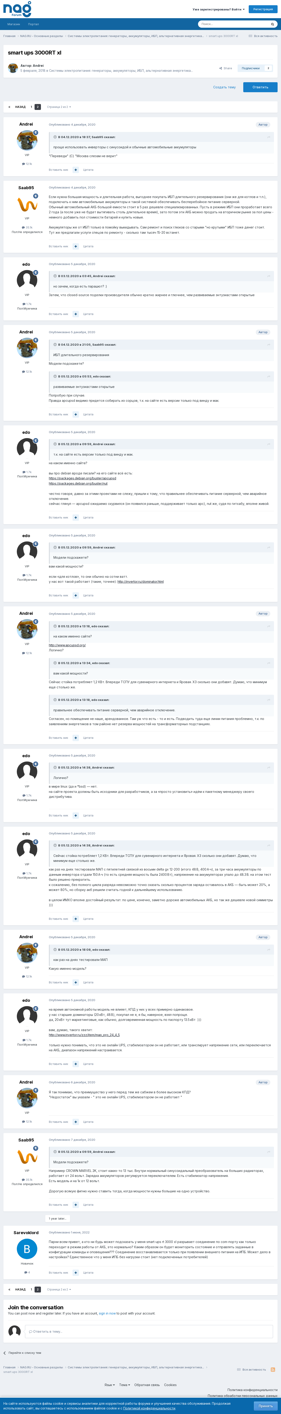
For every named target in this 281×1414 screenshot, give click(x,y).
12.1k (27, 164)
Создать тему (224, 87)
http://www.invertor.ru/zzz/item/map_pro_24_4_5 (84, 1035)
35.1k (27, 227)
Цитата (88, 169)
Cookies (170, 1385)
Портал (33, 24)
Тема (124, 1385)
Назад (20, 107)
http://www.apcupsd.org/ (67, 645)
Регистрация (263, 9)
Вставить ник (58, 169)
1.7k (27, 304)
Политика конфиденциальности (253, 1390)
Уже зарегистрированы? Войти (219, 9)
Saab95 (97, 137)
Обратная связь (147, 1385)
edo (26, 264)
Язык (110, 1385)
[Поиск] (220, 24)
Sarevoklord (26, 1232)
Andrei (38, 65)
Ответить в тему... (45, 1331)
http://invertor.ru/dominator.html (141, 581)
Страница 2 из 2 (59, 107)
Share (225, 68)
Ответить (260, 87)
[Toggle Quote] (55, 137)
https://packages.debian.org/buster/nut (78, 483)
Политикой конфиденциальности (149, 1408)
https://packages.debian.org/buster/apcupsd (82, 478)
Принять (266, 1406)
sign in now (107, 1313)
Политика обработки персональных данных (243, 1396)
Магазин (14, 24)
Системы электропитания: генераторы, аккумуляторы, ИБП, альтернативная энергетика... (121, 70)
